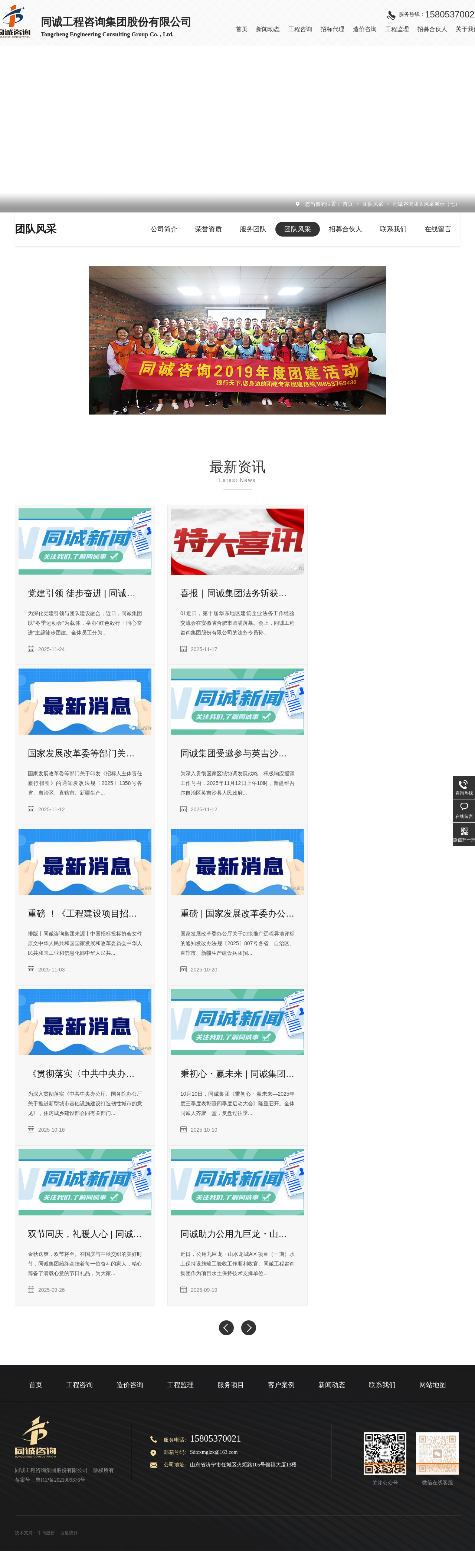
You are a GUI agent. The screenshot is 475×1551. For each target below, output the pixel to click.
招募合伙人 (345, 229)
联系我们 (393, 229)
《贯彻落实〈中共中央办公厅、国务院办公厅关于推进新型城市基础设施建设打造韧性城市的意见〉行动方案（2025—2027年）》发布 (85, 1074)
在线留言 (438, 229)
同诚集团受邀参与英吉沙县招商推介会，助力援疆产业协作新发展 (237, 753)
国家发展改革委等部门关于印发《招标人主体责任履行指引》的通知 (85, 753)
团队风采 (374, 204)
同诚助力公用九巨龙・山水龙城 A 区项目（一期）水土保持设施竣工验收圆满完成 (237, 1234)
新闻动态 (331, 1385)
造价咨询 (130, 1385)
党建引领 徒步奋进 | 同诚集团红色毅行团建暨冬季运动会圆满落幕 (85, 593)
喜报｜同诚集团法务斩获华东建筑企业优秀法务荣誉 (237, 593)
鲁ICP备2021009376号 (60, 1480)
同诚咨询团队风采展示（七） (426, 204)
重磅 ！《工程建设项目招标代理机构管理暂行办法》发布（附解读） (85, 913)
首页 (348, 204)
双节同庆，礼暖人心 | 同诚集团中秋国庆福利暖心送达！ (85, 1234)
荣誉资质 (208, 229)
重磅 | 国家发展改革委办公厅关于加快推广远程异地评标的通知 (237, 913)
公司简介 (164, 229)
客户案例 (281, 1385)
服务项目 (230, 1385)
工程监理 (180, 1385)
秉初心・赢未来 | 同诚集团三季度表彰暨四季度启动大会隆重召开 (237, 1074)
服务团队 (253, 229)
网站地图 (432, 1385)
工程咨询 (79, 1385)
